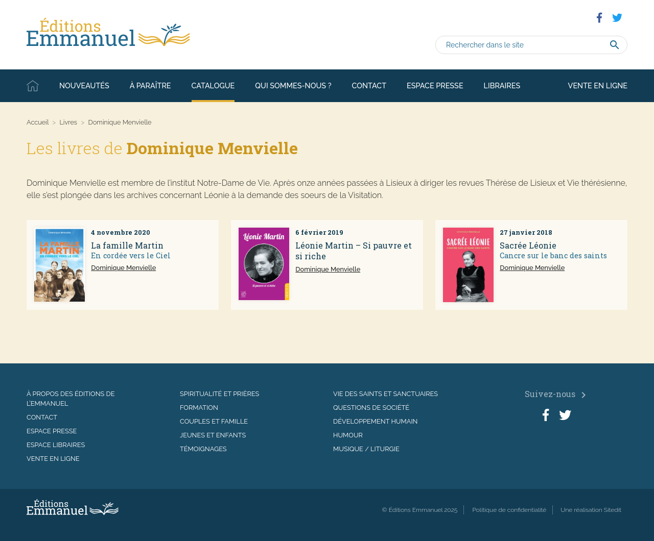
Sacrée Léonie (528, 245)
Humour (348, 435)
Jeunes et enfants (213, 435)
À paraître (150, 85)
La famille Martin (127, 245)
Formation (199, 407)
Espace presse (435, 85)
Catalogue (213, 85)
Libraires (502, 85)
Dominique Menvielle (123, 268)
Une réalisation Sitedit (590, 509)
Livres (68, 122)
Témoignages (203, 449)
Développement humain (375, 421)
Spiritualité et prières (219, 394)
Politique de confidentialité (509, 509)
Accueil (33, 86)
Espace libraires (56, 445)
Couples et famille (214, 421)
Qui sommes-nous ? (293, 85)
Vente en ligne (597, 85)
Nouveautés (84, 85)
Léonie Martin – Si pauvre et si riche (353, 250)
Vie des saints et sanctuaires (385, 394)
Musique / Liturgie (366, 449)
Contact (369, 85)
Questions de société (371, 407)
